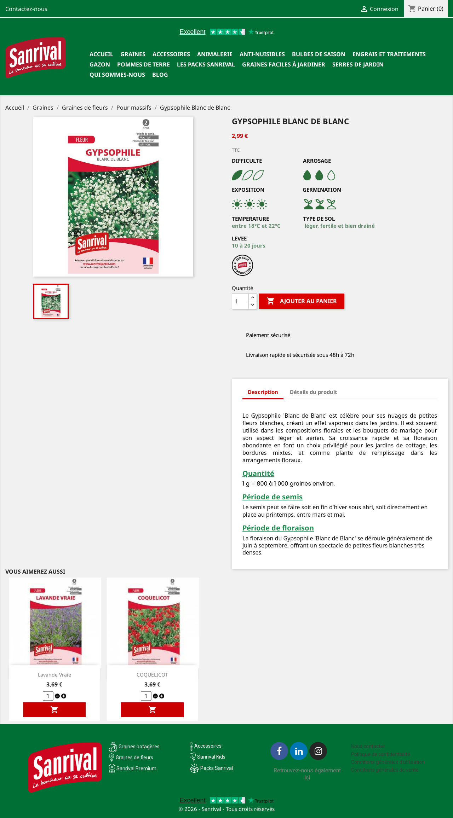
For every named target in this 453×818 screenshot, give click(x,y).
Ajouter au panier (301, 301)
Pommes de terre (143, 64)
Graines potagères (139, 746)
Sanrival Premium (136, 768)
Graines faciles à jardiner (283, 64)
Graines (132, 54)
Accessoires (171, 54)
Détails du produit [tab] (313, 391)
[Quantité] (240, 301)
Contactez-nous (26, 9)
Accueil (101, 54)
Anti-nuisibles (262, 54)
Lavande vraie (54, 674)
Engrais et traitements (389, 54)
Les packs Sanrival (206, 64)
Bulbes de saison (318, 54)
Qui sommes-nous (117, 75)
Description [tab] (263, 391)
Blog (160, 75)
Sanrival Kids (211, 757)
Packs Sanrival (216, 768)
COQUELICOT (152, 674)
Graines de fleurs (134, 757)
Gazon (100, 64)
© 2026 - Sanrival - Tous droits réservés (227, 808)
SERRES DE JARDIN (358, 64)
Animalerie (215, 54)
